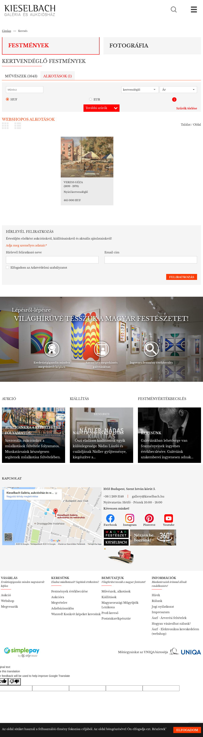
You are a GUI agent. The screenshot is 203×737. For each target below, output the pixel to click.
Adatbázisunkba (62, 603)
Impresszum (161, 607)
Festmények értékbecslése (69, 586)
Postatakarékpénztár (116, 613)
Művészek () (21, 76)
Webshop (7, 595)
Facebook (110, 515)
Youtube (169, 515)
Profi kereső (110, 607)
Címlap (6, 30)
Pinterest (149, 515)
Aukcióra (57, 592)
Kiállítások (109, 592)
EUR (94, 99)
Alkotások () (57, 76)
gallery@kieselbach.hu (148, 491)
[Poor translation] (14, 676)
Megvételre (59, 597)
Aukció (6, 590)
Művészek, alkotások (116, 586)
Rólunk (157, 595)
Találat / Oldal (191, 124)
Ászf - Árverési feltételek (169, 612)
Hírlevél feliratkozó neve (24, 247)
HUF (11, 99)
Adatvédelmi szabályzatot (49, 262)
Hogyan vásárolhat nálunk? (171, 618)
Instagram (130, 515)
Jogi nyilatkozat (163, 601)
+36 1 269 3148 (113, 491)
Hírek (156, 590)
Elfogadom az (36, 262)
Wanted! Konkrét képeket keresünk (76, 609)
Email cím (111, 247)
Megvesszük (9, 601)
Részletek (158, 729)
